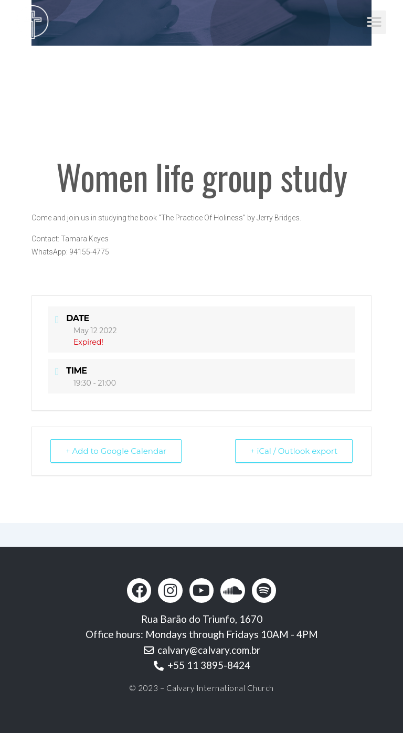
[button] (374, 22)
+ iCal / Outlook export (293, 451)
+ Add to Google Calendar (116, 451)
